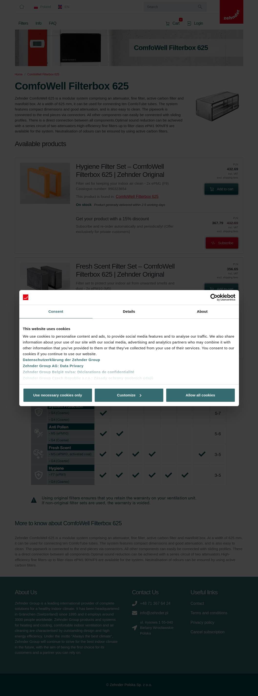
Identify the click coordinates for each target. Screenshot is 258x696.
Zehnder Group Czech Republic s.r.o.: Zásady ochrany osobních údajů (88, 378)
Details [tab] (129, 311)
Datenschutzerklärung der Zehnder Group (61, 360)
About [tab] (202, 311)
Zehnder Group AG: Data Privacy (53, 366)
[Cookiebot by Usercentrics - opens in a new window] (214, 297)
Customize (129, 395)
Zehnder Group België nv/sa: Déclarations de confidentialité (78, 372)
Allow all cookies (200, 395)
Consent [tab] (55, 311)
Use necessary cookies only (57, 395)
